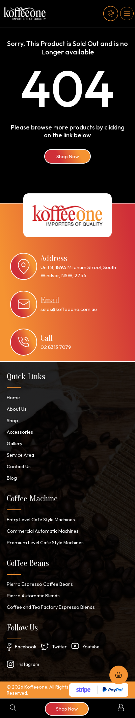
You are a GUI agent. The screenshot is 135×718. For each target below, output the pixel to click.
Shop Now (68, 156)
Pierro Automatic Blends (32, 596)
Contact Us (19, 466)
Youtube (91, 647)
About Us (16, 409)
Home (13, 397)
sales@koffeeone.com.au (68, 309)
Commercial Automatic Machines (41, 531)
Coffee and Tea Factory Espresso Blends (50, 607)
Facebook (25, 647)
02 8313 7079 (55, 347)
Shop (12, 420)
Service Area (20, 455)
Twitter (59, 647)
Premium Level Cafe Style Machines (44, 543)
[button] (127, 13)
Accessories (20, 432)
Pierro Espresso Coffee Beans (39, 584)
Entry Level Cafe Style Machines (41, 520)
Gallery (14, 443)
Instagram (28, 664)
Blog (12, 478)
